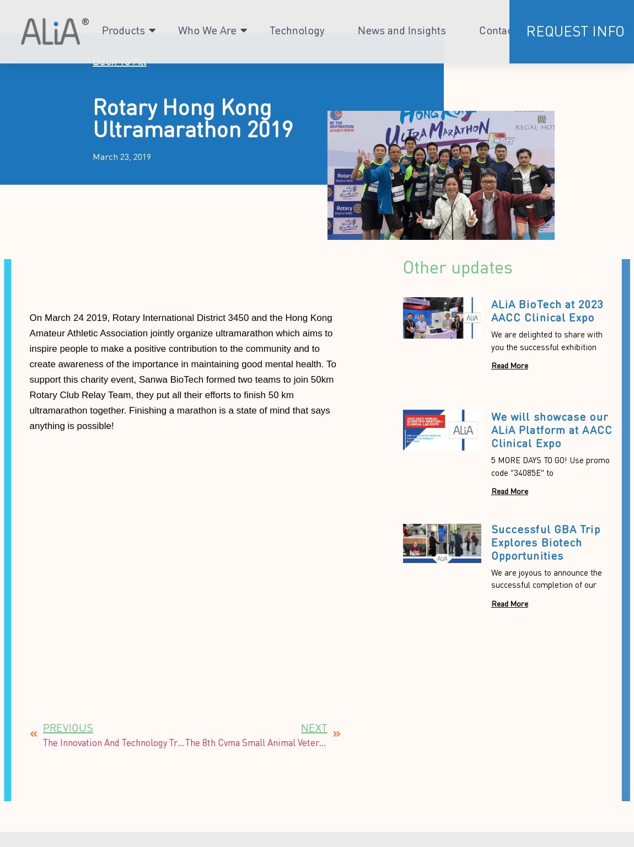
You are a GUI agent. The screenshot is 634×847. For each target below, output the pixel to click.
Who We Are (207, 26)
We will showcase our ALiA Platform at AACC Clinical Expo (551, 429)
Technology (297, 26)
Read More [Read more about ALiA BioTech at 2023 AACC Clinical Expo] (509, 365)
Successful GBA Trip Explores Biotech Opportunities (545, 542)
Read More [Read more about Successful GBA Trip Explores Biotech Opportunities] (509, 603)
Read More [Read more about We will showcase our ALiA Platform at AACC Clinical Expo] (509, 491)
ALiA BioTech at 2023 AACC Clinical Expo (547, 310)
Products (123, 26)
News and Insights (402, 26)
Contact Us (505, 26)
